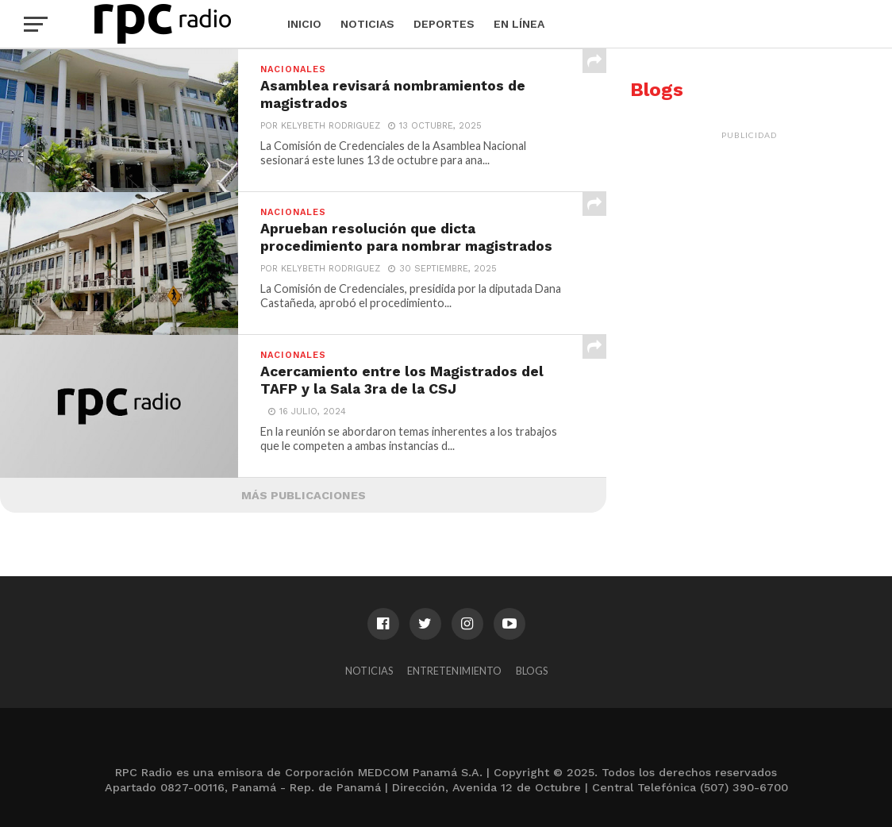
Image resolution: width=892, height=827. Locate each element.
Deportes (444, 23)
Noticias (367, 23)
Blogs (532, 670)
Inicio (304, 23)
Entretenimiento (454, 670)
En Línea (519, 23)
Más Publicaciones (303, 495)
